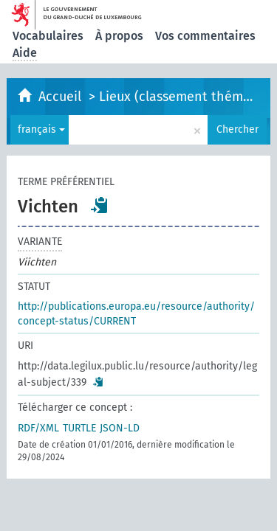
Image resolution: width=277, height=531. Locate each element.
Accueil (61, 96)
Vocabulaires (48, 36)
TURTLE (79, 428)
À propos (119, 36)
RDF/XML (38, 428)
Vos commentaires (205, 36)
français (41, 129)
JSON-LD (120, 428)
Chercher (237, 129)
